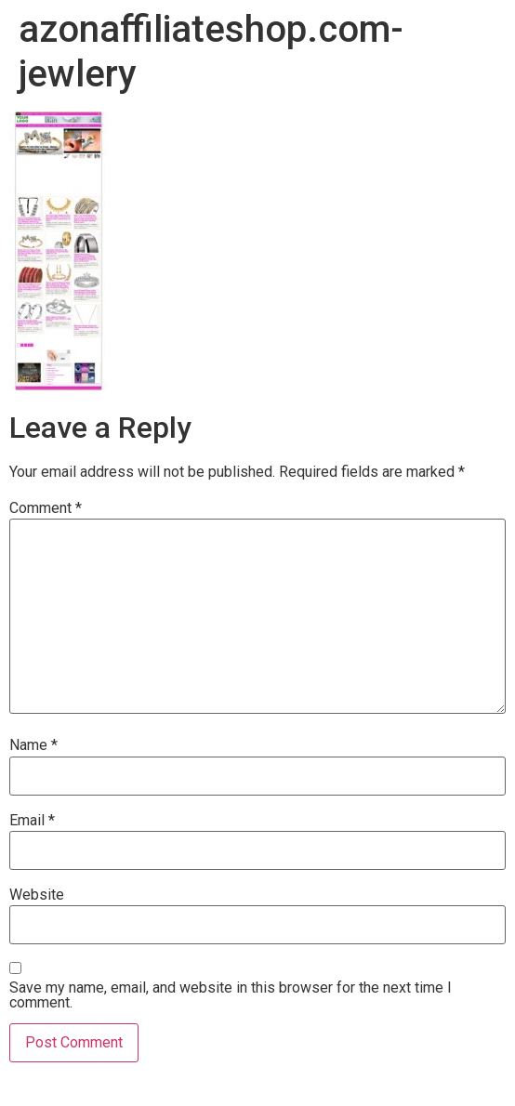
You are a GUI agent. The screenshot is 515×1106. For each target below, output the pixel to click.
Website (36, 895)
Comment (45, 508)
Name (33, 745)
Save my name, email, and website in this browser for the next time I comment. (230, 995)
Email (32, 820)
